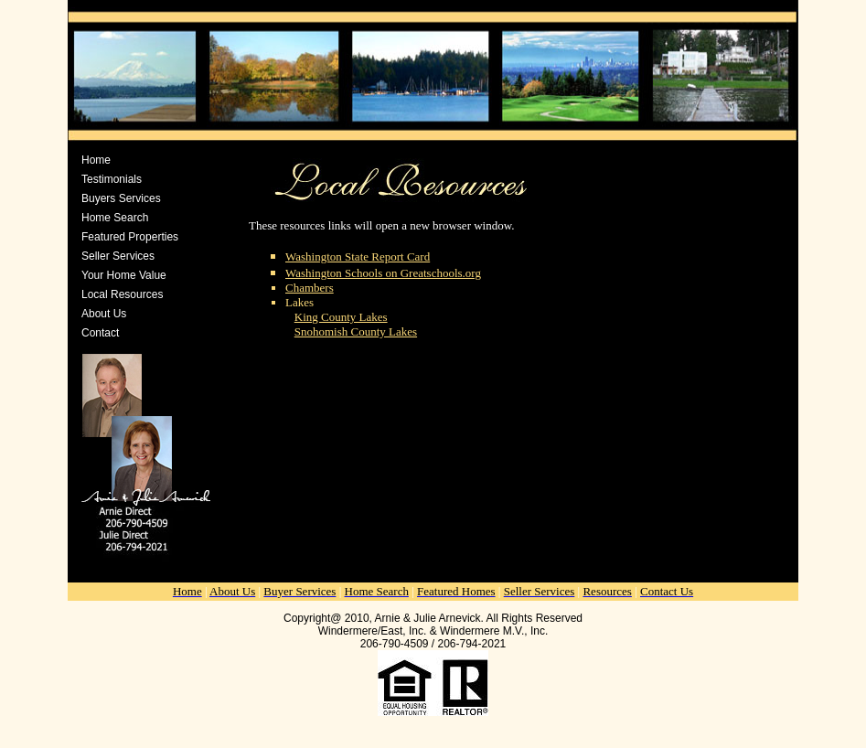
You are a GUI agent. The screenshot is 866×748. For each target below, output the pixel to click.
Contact (100, 332)
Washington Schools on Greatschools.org (383, 273)
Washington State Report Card (357, 256)
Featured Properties (129, 236)
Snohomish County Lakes (355, 331)
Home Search (114, 217)
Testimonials (111, 179)
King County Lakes (341, 317)
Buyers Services (121, 198)
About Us (103, 313)
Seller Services (118, 256)
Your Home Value (123, 275)
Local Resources (122, 294)
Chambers (309, 287)
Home (96, 160)
